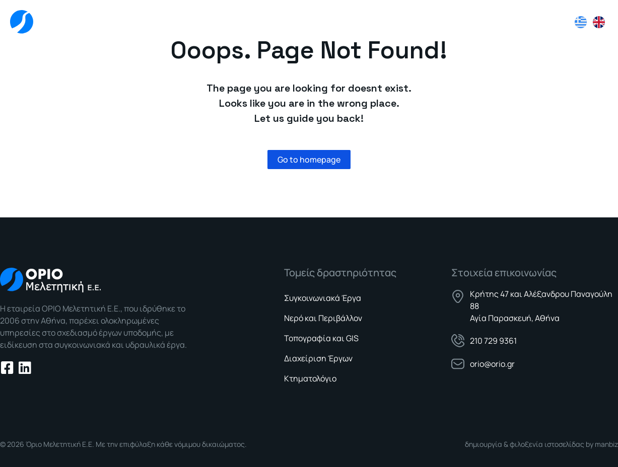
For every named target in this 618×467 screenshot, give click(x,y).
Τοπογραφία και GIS (321, 338)
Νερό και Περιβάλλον (323, 318)
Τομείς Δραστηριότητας (414, 22)
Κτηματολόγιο (310, 378)
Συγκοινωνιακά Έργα (322, 297)
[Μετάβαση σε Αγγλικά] (599, 22)
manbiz (606, 444)
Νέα (489, 22)
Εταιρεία (330, 22)
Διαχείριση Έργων (318, 358)
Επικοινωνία (539, 22)
